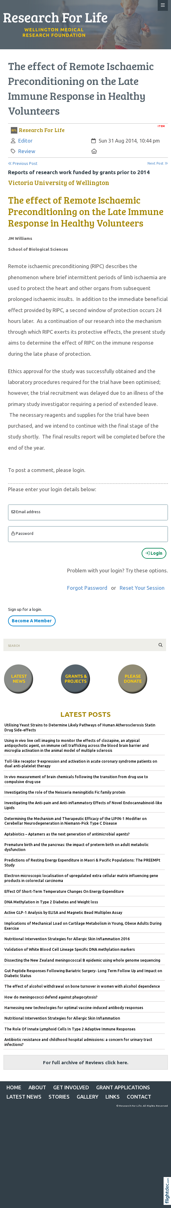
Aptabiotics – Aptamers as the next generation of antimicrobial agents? (67, 834)
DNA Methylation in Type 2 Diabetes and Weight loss (51, 902)
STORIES (59, 1097)
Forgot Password (87, 588)
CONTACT (139, 1097)
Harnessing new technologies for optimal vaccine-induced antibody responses (73, 1008)
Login (153, 553)
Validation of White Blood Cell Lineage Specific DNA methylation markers (69, 949)
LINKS (112, 1097)
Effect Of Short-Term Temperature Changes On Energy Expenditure (64, 891)
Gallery (87, 1097)
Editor (25, 140)
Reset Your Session (142, 588)
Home (13, 1087)
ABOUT (37, 1087)
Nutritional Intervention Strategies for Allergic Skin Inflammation (62, 1018)
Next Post (157, 163)
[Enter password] (88, 534)
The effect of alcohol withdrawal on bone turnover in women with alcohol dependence (82, 986)
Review (26, 151)
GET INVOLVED (71, 1087)
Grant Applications (123, 1087)
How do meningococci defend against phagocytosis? (50, 997)
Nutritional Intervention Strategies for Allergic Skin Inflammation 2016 (67, 939)
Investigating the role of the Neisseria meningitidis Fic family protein (64, 792)
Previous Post (22, 163)
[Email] (88, 512)
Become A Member (32, 620)
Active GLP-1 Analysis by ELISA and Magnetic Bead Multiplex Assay (63, 912)
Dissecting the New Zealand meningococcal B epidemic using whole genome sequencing (82, 960)
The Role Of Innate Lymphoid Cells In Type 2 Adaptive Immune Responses (69, 1029)
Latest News (23, 1097)
